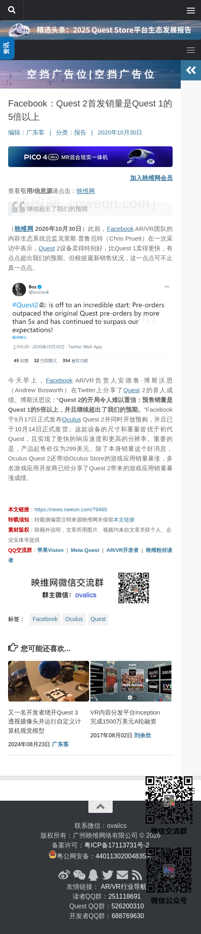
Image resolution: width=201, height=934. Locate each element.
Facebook (120, 228)
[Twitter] (107, 875)
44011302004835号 (124, 856)
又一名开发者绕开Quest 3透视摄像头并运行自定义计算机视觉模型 (44, 721)
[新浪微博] (64, 875)
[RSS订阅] (137, 875)
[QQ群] (93, 875)
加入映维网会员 (151, 177)
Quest (46, 248)
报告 (80, 132)
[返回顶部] (100, 807)
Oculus (71, 419)
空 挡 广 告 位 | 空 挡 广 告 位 (90, 74)
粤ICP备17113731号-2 (116, 845)
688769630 (127, 915)
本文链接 (124, 520)
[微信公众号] (78, 875)
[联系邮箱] (122, 875)
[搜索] (12, 10)
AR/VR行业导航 (124, 886)
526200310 (127, 906)
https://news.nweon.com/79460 (70, 509)
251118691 (124, 896)
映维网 (86, 190)
